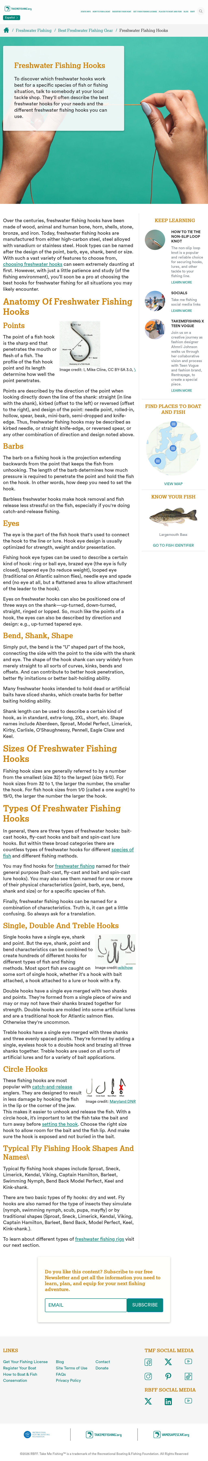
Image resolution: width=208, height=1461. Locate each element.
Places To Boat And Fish (170, 12)
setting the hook (60, 1124)
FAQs (61, 1374)
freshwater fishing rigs (99, 1239)
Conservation (15, 1381)
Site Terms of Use (71, 1368)
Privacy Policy (68, 1381)
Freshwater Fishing (34, 30)
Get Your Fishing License (145, 12)
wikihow (125, 968)
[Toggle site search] (201, 11)
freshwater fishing (75, 866)
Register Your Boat (121, 12)
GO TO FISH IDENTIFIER (173, 545)
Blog (186, 12)
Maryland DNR (123, 1102)
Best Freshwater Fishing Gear (85, 30)
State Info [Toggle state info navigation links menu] (86, 12)
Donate (101, 1368)
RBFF (192, 12)
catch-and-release (52, 1087)
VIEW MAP (173, 484)
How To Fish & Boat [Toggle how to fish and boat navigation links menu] (101, 12)
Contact (102, 1362)
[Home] (8, 30)
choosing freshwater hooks (32, 264)
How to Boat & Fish (20, 1374)
